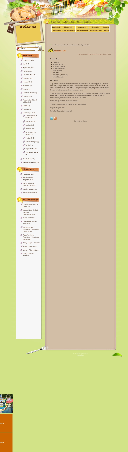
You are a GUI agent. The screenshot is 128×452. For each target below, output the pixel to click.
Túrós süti (31, 218)
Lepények (29, 125)
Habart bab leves (28, 174)
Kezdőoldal (55, 22)
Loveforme (82, 27)
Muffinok (28, 129)
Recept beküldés (84, 22)
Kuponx (106, 27)
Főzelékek (26, 71)
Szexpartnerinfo (82, 30)
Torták (28, 145)
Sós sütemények (31, 142)
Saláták (25, 109)
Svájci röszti (32, 246)
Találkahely (56, 27)
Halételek (26, 78)
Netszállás (96, 27)
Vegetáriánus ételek (29, 162)
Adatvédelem (69, 22)
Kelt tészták (29, 121)
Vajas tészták (30, 149)
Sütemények (27, 113)
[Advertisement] (28, 297)
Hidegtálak (26, 82)
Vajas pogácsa (33, 250)
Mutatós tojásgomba (29, 189)
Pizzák (25, 106)
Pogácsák (29, 138)
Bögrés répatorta (34, 243)
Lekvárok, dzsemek (29, 93)
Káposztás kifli (60, 51)
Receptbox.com (47, 5)
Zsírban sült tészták (32, 152)
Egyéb (25, 64)
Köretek (25, 89)
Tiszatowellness (95, 30)
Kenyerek (26, 85)
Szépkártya (56, 30)
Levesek (26, 96)
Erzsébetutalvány (68, 30)
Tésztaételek (27, 159)
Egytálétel (26, 67)
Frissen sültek (27, 75)
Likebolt (106, 30)
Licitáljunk (68, 27)
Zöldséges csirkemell (30, 193)
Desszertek (26, 60)
